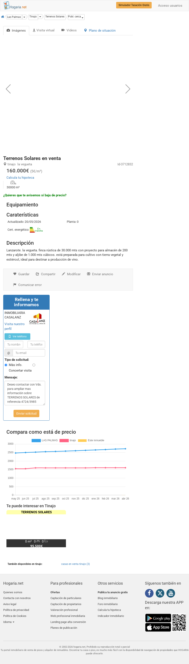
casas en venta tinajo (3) (75, 564)
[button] (76, 17)
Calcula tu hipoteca (20, 178)
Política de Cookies (14, 612)
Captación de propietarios (65, 602)
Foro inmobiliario (108, 602)
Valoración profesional (64, 607)
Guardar (21, 274)
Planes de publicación (63, 622)
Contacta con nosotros (17, 597)
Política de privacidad (16, 607)
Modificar (71, 274)
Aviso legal (9, 602)
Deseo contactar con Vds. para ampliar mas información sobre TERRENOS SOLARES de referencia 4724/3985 (25, 393)
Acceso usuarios (170, 6)
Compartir (45, 274)
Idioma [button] (8, 617)
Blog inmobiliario (108, 597)
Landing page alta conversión (68, 617)
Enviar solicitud (26, 413)
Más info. (15, 365)
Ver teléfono (17, 336)
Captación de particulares (65, 597)
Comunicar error (27, 285)
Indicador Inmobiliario (111, 612)
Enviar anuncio (100, 274)
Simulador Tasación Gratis (134, 5)
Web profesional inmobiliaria (67, 612)
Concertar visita (20, 370)
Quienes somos (12, 592)
